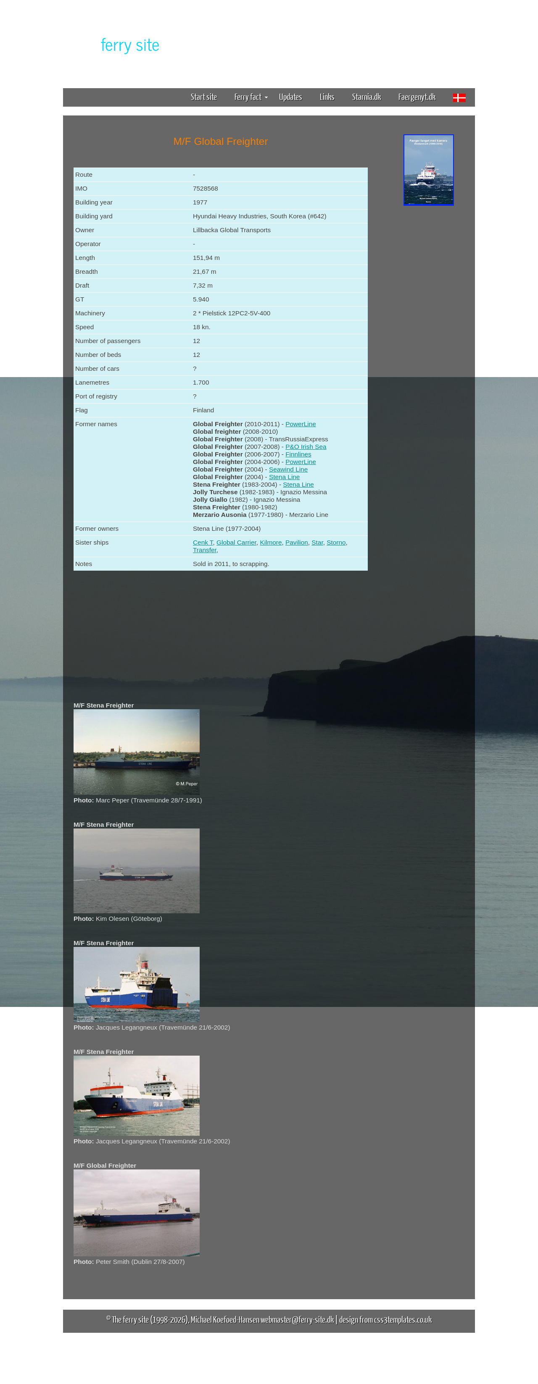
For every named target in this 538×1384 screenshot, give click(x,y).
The (115, 43)
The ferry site (130, 1319)
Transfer (204, 549)
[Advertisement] (428, 339)
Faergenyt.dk (416, 96)
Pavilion (296, 542)
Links (327, 96)
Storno (336, 542)
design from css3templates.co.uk (385, 1319)
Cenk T (203, 542)
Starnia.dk (366, 96)
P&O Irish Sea (305, 446)
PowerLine (300, 423)
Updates (290, 96)
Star (317, 542)
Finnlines (298, 454)
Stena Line (284, 476)
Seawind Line (288, 469)
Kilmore (271, 542)
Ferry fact (251, 96)
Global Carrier (236, 542)
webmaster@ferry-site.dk (297, 1319)
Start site (204, 96)
